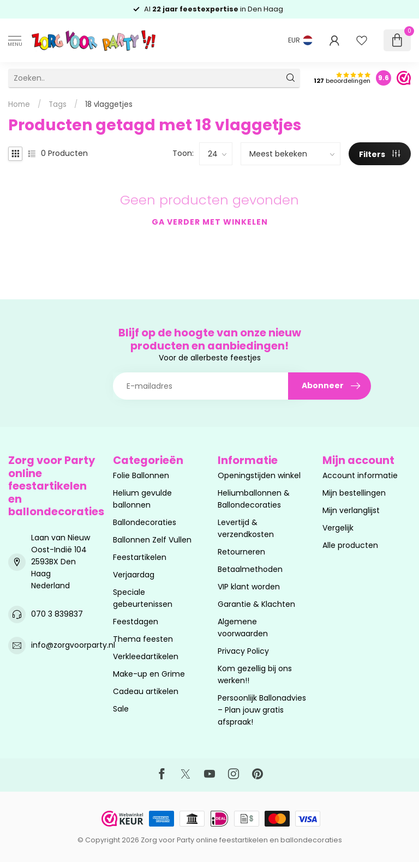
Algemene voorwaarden (243, 627)
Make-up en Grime (149, 673)
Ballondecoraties (144, 522)
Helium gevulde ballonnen (142, 498)
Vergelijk (338, 527)
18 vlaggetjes (109, 104)
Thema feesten (143, 639)
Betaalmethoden (250, 569)
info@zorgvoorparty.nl (73, 645)
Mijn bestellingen (354, 492)
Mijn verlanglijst (351, 510)
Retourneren (241, 551)
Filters (379, 154)
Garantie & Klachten (256, 604)
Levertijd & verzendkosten (246, 528)
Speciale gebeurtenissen (142, 598)
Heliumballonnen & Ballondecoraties (254, 498)
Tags (58, 104)
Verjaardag (133, 574)
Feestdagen (135, 621)
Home (19, 104)
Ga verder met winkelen (210, 221)
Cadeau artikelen (145, 691)
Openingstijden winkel (259, 475)
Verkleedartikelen (145, 656)
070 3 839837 (57, 613)
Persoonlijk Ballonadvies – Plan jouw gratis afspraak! (262, 709)
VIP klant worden (249, 586)
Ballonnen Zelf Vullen (152, 539)
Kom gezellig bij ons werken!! (255, 674)
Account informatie (360, 475)
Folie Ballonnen (141, 475)
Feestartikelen (139, 557)
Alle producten (350, 545)
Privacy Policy (243, 651)
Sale (121, 708)
